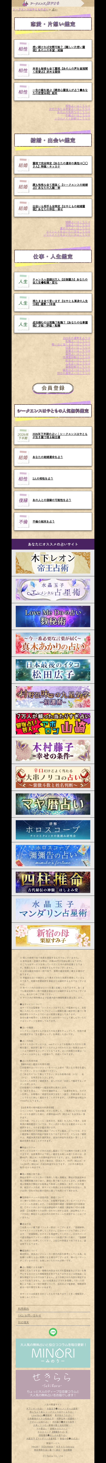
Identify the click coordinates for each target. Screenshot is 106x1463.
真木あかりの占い (63, 1415)
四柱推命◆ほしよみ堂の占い (53, 1435)
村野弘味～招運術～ (66, 1418)
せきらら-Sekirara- (65, 1446)
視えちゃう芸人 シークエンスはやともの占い (52, 1411)
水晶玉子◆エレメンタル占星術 (62, 1408)
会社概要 (67, 1449)
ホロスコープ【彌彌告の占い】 (53, 1431)
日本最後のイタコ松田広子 (40, 1418)
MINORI (34, 1446)
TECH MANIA (47, 1446)
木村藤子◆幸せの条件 (63, 1421)
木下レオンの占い (35, 1408)
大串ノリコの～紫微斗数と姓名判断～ (52, 1425)
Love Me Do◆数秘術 (41, 1415)
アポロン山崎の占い (39, 1421)
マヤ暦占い (41, 1428)
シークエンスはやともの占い (31, 9)
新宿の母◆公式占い (70, 1438)
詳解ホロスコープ (59, 1428)
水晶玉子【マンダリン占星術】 (41, 1438)
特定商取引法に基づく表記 (47, 1449)
